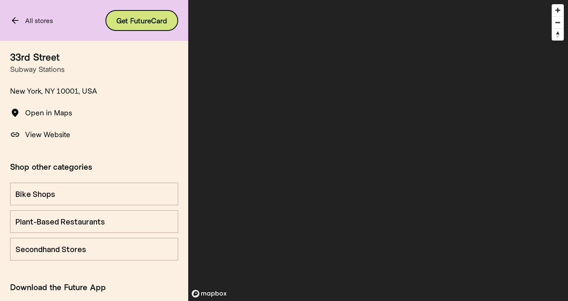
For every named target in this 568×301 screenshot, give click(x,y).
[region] (378, 150)
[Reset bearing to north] (558, 34)
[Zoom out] (558, 22)
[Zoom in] (558, 10)
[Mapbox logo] (209, 293)
